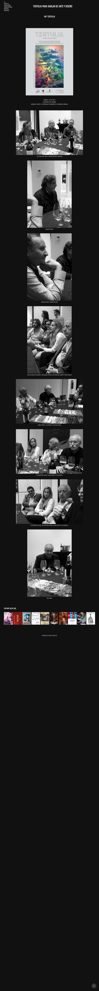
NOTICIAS (6, 9)
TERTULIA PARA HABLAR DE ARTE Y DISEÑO (52, 6)
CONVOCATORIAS (8, 7)
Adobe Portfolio (52, 635)
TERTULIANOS (7, 5)
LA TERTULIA (6, 3)
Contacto (6, 10)
